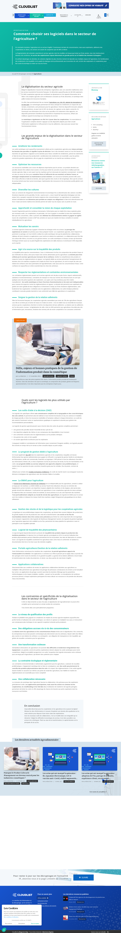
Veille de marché (69, 781)
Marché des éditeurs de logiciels (47, 905)
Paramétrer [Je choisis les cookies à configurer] (22, 923)
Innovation (25, 783)
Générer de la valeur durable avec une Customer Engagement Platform (83, 908)
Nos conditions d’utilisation (11, 917)
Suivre (83, 877)
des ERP (28, 455)
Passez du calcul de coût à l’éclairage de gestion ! (84, 916)
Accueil (14, 74)
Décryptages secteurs (25, 74)
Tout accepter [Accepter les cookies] (35, 923)
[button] (4, 930)
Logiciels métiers (62, 376)
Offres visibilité (42, 898)
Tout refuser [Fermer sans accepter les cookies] (8, 923)
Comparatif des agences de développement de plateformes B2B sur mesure (87, 898)
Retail (72, 376)
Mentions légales (48, 932)
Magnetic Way (23, 932)
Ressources (80, 902)
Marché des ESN (42, 903)
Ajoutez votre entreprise (98, 144)
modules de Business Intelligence (39, 472)
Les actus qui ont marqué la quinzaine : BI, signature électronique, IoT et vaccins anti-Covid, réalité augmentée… (60, 775)
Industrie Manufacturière (12, 783)
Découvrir (99, 188)
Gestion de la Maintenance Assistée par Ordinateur (29, 483)
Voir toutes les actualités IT (98, 791)
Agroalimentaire (49, 376)
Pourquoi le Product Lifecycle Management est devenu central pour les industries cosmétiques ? (21, 775)
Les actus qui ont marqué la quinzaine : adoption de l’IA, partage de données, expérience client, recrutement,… (98, 775)
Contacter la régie (43, 901)
